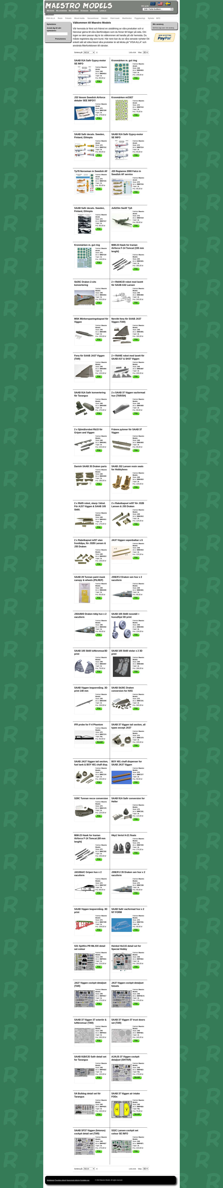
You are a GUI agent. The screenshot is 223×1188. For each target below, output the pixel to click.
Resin (60, 18)
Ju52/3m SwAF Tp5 (121, 208)
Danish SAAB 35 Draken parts (90, 466)
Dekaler (104, 18)
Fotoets (68, 18)
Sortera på (78, 52)
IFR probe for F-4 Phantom (88, 724)
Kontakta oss (84, 1180)
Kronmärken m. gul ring (124, 60)
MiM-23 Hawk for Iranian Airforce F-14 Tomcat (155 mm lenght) (127, 248)
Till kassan (84, 10)
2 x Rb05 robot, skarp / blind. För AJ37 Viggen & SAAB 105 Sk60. (90, 506)
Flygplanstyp (140, 18)
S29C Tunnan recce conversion (91, 798)
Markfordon (127, 18)
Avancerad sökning (73, 1180)
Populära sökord (60, 1180)
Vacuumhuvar (93, 18)
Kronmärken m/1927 (122, 97)
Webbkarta (50, 1180)
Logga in (103, 10)
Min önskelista (61, 10)
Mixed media (79, 18)
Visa (139, 52)
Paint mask (115, 18)
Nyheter (151, 18)
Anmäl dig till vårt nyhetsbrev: (54, 29)
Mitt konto (50, 10)
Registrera (94, 10)
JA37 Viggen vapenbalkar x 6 (127, 540)
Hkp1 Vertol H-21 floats (123, 835)
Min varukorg (74, 10)
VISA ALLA (50, 18)
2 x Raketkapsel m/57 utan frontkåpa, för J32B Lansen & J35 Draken (90, 543)
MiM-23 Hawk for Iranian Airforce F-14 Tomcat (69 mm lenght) (89, 838)
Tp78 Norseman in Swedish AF (90, 171)
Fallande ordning (97, 52)
